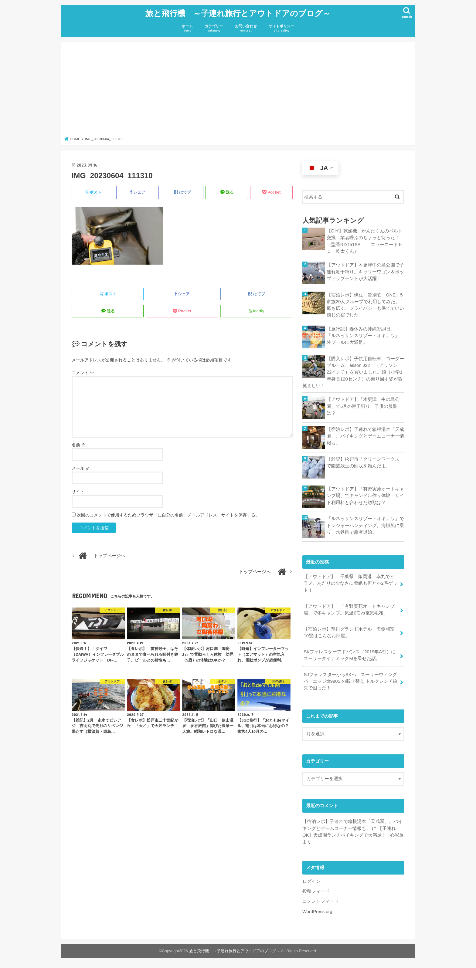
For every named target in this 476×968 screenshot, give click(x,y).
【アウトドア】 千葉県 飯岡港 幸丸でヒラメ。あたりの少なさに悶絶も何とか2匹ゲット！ (350, 583)
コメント (83, 372)
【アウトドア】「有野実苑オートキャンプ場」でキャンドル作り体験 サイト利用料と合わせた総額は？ (365, 495)
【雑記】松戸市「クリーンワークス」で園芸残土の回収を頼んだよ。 (365, 462)
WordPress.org (317, 911)
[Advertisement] (238, 91)
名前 (79, 444)
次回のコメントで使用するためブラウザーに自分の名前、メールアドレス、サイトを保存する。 (168, 515)
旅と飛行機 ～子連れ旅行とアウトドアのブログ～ (238, 13)
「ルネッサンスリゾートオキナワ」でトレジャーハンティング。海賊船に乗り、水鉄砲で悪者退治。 (365, 525)
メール (81, 468)
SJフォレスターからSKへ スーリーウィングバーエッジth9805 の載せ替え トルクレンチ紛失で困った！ (350, 681)
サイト (78, 491)
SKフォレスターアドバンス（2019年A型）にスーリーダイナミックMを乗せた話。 (350, 655)
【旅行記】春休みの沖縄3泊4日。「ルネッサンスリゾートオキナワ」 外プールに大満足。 (365, 336)
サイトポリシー (281, 28)
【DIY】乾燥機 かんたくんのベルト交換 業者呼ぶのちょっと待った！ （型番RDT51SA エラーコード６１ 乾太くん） (365, 241)
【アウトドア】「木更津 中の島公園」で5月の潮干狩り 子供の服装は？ (363, 406)
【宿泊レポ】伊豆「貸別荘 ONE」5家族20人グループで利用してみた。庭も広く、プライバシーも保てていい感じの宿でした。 (365, 305)
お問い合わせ (246, 28)
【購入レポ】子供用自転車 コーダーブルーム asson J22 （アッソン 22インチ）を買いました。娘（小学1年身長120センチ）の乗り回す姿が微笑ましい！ (353, 372)
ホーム (187, 28)
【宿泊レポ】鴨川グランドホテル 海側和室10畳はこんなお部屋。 (349, 632)
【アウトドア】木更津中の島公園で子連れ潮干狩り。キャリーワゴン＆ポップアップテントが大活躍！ (365, 271)
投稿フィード (316, 891)
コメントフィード (320, 901)
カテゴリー (214, 28)
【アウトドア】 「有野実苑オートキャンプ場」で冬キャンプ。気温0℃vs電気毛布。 (349, 609)
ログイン (311, 881)
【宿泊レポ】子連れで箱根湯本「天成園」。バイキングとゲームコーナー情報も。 (365, 436)
